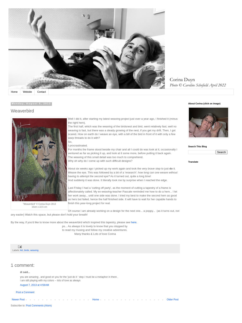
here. (134, 222)
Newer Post (18, 299)
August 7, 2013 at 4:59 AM (34, 285)
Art (21, 250)
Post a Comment (25, 292)
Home (14, 91)
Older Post (173, 299)
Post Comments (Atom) (39, 305)
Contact (41, 91)
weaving (34, 250)
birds (26, 250)
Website (27, 91)
